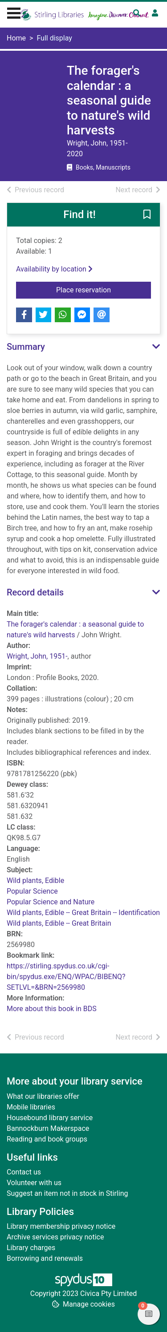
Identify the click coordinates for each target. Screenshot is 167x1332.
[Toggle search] (137, 13)
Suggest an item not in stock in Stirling (67, 1193)
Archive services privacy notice (55, 1237)
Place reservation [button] (103, 289)
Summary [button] (26, 346)
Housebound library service (50, 1117)
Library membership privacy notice (61, 1226)
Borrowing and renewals (45, 1258)
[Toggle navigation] (13, 12)
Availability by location (54, 269)
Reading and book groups (47, 1139)
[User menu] (155, 13)
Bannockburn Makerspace (48, 1128)
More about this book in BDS (52, 1008)
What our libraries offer (43, 1096)
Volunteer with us (34, 1182)
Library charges (31, 1247)
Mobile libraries (31, 1107)
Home (16, 38)
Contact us (24, 1172)
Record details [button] (35, 592)
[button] (147, 215)
